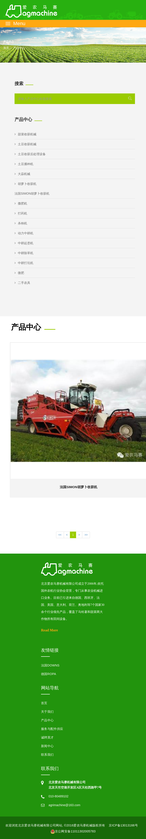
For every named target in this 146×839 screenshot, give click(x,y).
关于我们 (47, 711)
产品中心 (47, 720)
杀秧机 (21, 223)
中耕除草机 (24, 253)
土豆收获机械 (25, 144)
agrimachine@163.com (64, 805)
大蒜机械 (22, 174)
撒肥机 (21, 203)
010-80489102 (58, 796)
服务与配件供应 (52, 729)
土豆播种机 (24, 164)
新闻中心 (47, 746)
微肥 (19, 273)
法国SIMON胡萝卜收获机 (32, 193)
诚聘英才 (47, 737)
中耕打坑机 (24, 263)
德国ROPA (48, 674)
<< (60, 534)
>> (86, 534)
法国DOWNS (50, 665)
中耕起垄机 (24, 243)
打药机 (21, 213)
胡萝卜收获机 (25, 184)
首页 (6, 48)
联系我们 (47, 754)
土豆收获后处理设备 (30, 154)
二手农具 (22, 283)
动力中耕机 (24, 233)
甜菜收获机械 (25, 134)
